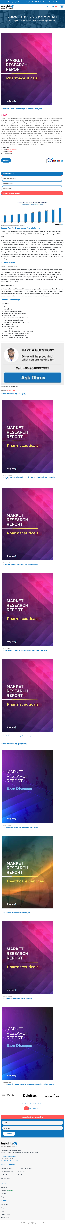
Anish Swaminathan (12, 390)
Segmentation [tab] (8, 183)
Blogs (3, 1197)
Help (2, 1211)
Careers (7, 1190)
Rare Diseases (22, 1175)
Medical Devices (6, 1175)
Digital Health (5, 1178)
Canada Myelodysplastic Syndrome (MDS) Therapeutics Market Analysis (28, 1084)
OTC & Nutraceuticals (24, 1168)
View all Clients (32, 1108)
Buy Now (6, 160)
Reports (16, 21)
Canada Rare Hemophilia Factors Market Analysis (20, 827)
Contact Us (4, 1204)
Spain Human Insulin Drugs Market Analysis (18, 736)
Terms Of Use (5, 1217)
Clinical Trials (22, 1171)
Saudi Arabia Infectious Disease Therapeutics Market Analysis (25, 650)
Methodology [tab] (8, 188)
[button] (22, 1103)
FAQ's (3, 1208)
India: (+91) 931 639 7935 (32, 2)
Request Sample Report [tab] (11, 193)
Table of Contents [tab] (9, 178)
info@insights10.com (15, 2)
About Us (4, 1187)
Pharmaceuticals (26, 21)
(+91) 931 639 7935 (7, 1158)
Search (49, 7)
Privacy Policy (5, 1214)
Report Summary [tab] (9, 173)
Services (3, 1193)
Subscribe (9, 1133)
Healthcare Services (7, 1171)
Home (9, 21)
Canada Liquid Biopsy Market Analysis (16, 913)
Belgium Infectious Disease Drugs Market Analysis (20, 564)
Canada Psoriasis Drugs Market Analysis (17, 998)
